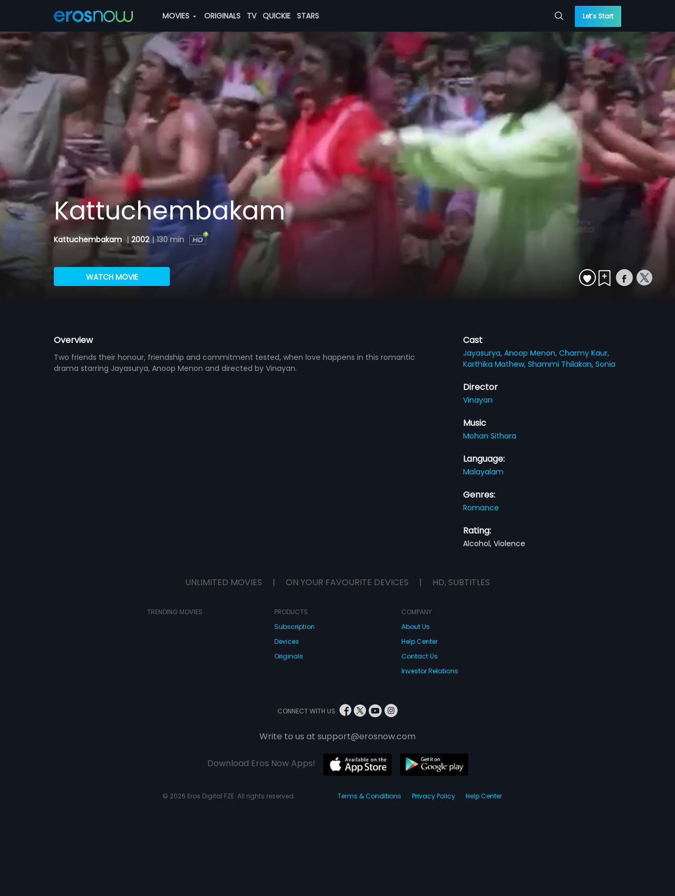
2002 (140, 239)
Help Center (419, 641)
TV (251, 16)
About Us (415, 626)
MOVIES (179, 16)
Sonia (605, 364)
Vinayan (478, 400)
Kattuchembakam (89, 239)
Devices (286, 641)
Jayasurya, (483, 353)
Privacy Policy (433, 796)
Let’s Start (598, 16)
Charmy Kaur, (584, 353)
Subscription (294, 626)
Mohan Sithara (489, 436)
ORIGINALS (222, 16)
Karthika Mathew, (495, 364)
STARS (308, 16)
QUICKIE (277, 16)
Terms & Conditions (369, 796)
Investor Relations (429, 670)
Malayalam (483, 471)
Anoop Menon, (531, 353)
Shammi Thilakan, (561, 364)
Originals (288, 656)
